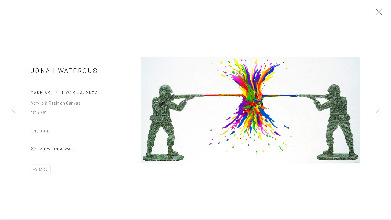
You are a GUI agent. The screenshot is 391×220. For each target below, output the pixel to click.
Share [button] (41, 170)
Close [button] (377, 13)
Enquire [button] (40, 131)
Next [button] (378, 110)
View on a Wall (53, 149)
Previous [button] (13, 110)
